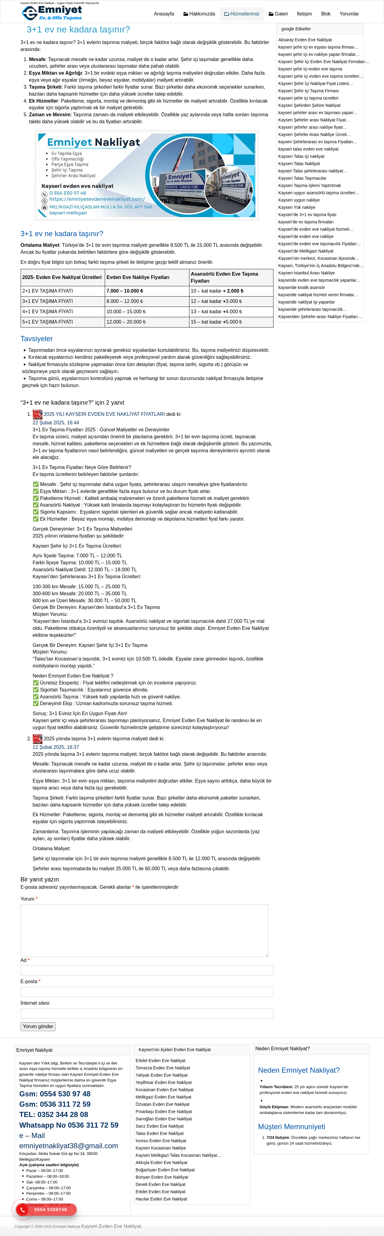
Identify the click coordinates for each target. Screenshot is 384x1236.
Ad (25, 960)
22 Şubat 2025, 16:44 (56, 422)
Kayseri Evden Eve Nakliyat (111, 1226)
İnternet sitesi (35, 1003)
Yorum (29, 899)
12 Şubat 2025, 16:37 (56, 747)
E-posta (31, 981)
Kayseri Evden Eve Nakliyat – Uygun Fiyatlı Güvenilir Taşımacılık (60, 3)
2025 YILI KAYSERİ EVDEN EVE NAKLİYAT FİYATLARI (104, 414)
